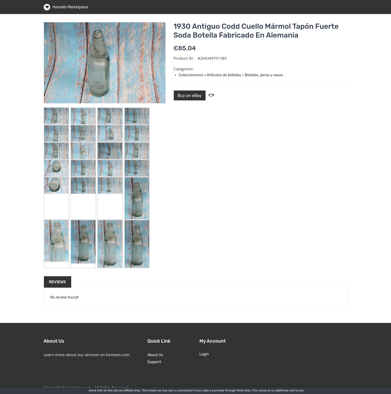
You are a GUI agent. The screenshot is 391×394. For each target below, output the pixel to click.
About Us (155, 355)
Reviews (57, 282)
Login (204, 354)
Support (154, 362)
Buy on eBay (190, 95)
